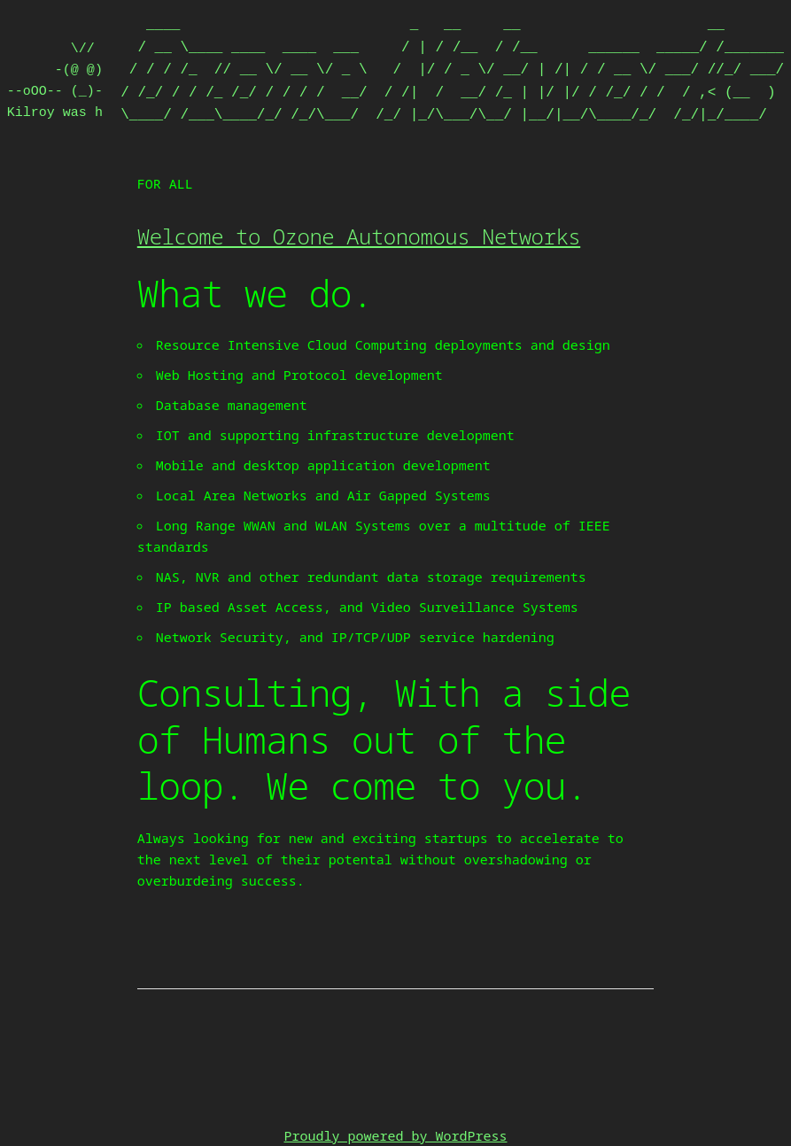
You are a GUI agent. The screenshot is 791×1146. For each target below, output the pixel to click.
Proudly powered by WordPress (395, 1135)
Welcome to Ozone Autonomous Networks (358, 236)
